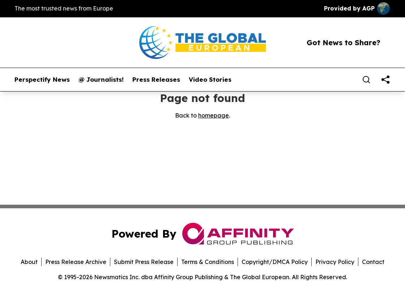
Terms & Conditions (207, 261)
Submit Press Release (144, 261)
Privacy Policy (334, 261)
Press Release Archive (75, 261)
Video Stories (210, 79)
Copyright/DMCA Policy (275, 261)
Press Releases (156, 79)
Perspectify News (42, 79)
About (29, 261)
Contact (373, 261)
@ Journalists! (101, 79)
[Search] (366, 79)
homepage (213, 115)
